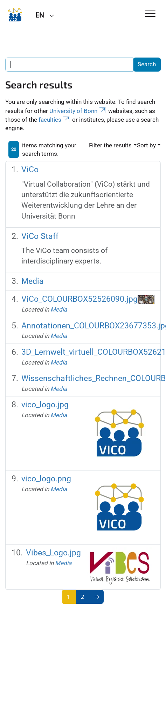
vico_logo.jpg (45, 404)
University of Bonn (78, 110)
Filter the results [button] (110, 145)
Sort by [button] (146, 145)
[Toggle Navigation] (150, 14)
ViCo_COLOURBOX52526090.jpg (79, 299)
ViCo (30, 169)
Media (32, 281)
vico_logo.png (46, 478)
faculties (55, 119)
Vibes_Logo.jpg (53, 553)
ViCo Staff (39, 236)
